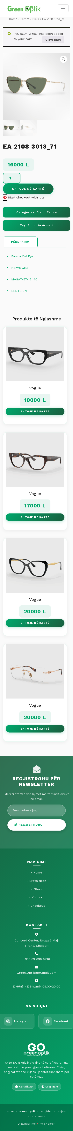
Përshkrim (20, 241)
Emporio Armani (40, 225)
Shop (36, 889)
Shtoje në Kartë (28, 189)
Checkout (36, 905)
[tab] (20, 242)
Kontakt (36, 897)
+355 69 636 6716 (36, 959)
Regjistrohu (28, 824)
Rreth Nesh (36, 881)
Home (13, 19)
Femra (24, 19)
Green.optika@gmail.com (36, 972)
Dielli (35, 19)
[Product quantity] (11, 178)
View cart (53, 40)
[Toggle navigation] (63, 8)
